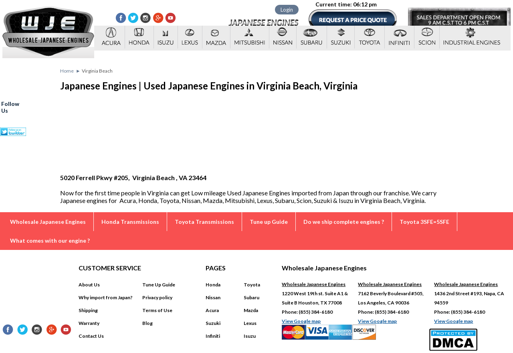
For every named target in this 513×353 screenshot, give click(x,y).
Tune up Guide (269, 221)
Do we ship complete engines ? (343, 221)
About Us (89, 285)
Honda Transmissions (130, 221)
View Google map (301, 321)
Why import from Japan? (106, 297)
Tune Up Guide (158, 285)
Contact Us (91, 336)
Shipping (88, 310)
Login (287, 9)
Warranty (89, 323)
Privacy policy (157, 297)
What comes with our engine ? (50, 240)
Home (67, 71)
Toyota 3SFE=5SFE (424, 221)
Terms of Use (157, 310)
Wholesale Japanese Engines (48, 221)
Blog (147, 323)
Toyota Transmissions (204, 221)
